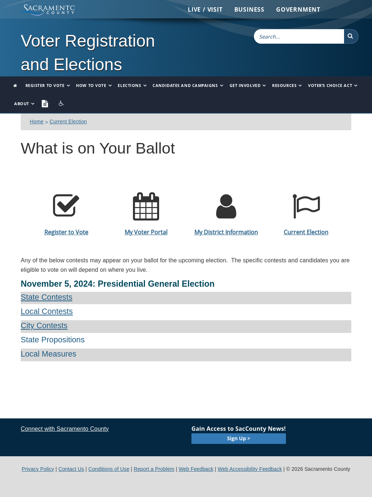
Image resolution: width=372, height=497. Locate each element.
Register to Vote (45, 85)
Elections (129, 85)
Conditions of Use (108, 469)
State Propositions (53, 339)
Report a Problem (154, 469)
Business (249, 9)
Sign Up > (238, 438)
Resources (284, 85)
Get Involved (245, 85)
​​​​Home (37, 121)
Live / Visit (205, 9)
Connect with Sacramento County (65, 429)
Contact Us (71, 469)
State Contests (46, 297)
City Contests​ (44, 325)
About (21, 103)
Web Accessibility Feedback (250, 469)
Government (298, 9)
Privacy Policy (38, 469)
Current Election (68, 121)
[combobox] (299, 36)
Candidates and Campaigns (185, 85)
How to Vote (91, 85)
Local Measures (48, 353)
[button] (351, 36)
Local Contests (47, 311)
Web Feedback (196, 469)
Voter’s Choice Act (330, 85)
